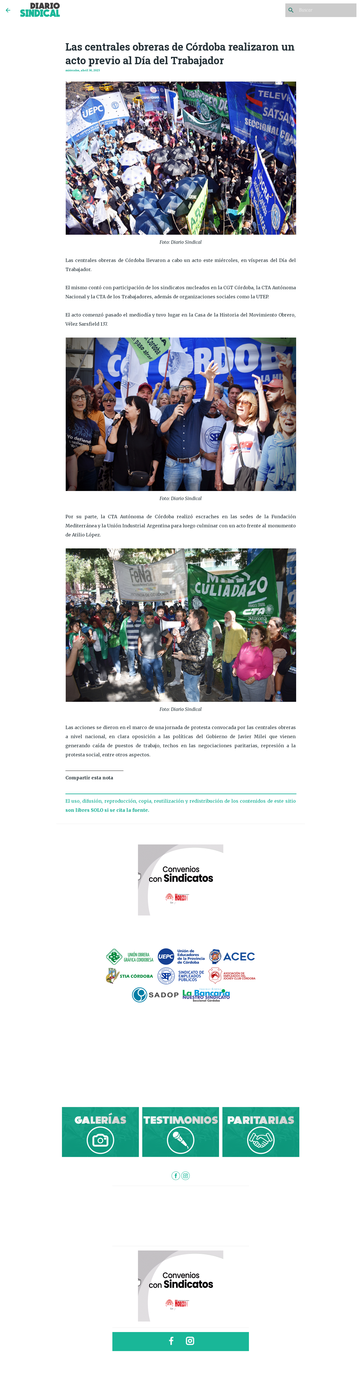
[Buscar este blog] (326, 10)
